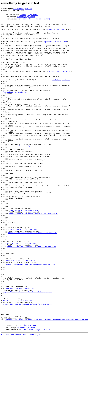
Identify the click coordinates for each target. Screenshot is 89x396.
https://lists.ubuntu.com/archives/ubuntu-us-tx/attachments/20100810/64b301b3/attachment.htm (46, 379)
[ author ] (46, 19)
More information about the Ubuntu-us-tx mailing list (21, 394)
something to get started (29, 15)
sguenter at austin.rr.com (55, 45)
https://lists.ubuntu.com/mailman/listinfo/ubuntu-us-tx (33, 252)
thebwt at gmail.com (55, 31)
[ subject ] (38, 19)
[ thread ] (31, 19)
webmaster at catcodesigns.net (22, 170)
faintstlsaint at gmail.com (22, 9)
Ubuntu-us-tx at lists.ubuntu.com (23, 248)
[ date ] (24, 19)
